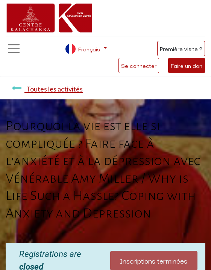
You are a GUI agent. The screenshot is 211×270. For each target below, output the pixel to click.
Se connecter (138, 65)
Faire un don (186, 65)
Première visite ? (181, 48)
